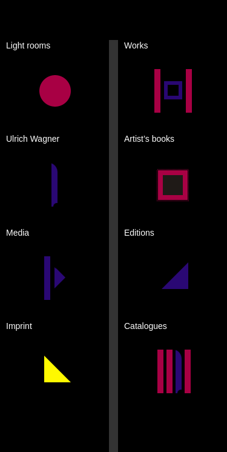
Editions (139, 233)
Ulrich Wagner (32, 139)
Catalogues (145, 326)
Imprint (19, 326)
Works (136, 45)
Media (17, 233)
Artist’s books (149, 139)
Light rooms (28, 45)
